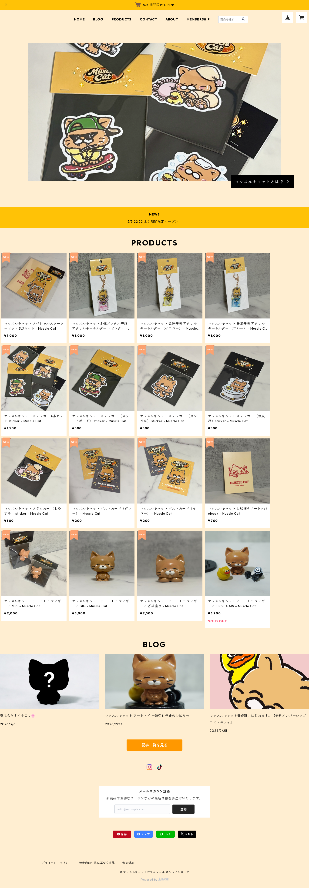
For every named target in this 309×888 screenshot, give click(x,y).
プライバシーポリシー (57, 863)
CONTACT (148, 19)
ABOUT (172, 19)
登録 (183, 809)
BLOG (98, 19)
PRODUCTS (121, 19)
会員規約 (128, 863)
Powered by (155, 879)
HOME (79, 19)
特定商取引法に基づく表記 (97, 863)
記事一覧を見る (154, 745)
